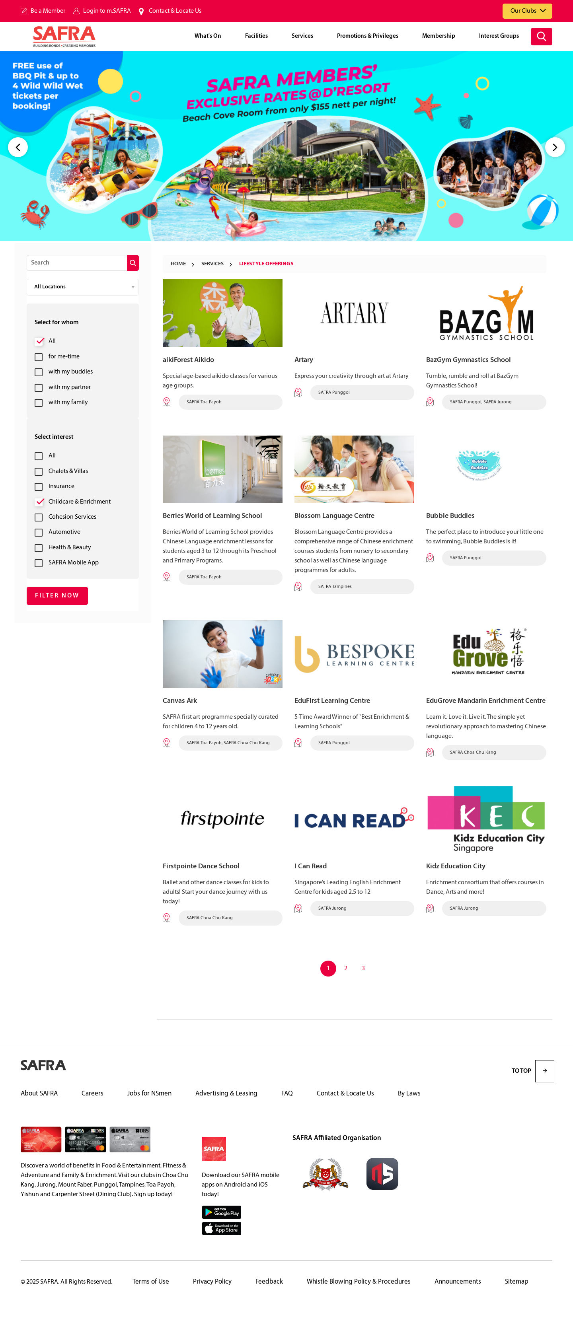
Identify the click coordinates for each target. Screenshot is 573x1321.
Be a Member (48, 11)
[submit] (133, 263)
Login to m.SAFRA (107, 11)
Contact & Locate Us (175, 11)
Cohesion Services (72, 517)
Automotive (64, 532)
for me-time (64, 357)
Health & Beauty (70, 548)
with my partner (70, 387)
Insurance (61, 486)
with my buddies (71, 372)
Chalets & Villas (68, 471)
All (52, 341)
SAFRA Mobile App (74, 563)
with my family (68, 402)
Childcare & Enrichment (80, 502)
